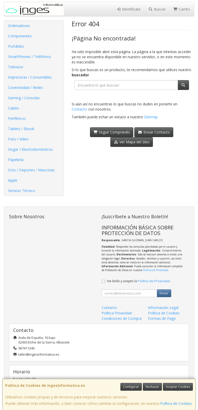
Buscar (157, 9)
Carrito (181, 9)
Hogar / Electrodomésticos (30, 149)
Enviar (164, 293)
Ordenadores (19, 25)
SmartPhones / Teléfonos (29, 56)
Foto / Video (18, 139)
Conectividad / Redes (25, 87)
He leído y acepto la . (139, 281)
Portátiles (16, 46)
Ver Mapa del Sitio (132, 141)
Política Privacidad (117, 313)
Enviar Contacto (154, 132)
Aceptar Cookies (178, 386)
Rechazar (152, 386)
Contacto (79, 109)
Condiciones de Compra (122, 318)
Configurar (131, 386)
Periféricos (17, 118)
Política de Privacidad (155, 270)
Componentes (20, 36)
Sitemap (151, 116)
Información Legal (163, 307)
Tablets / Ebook (21, 128)
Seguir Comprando (111, 132)
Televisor (15, 66)
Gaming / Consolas (24, 97)
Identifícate (129, 9)
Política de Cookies (176, 403)
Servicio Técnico (21, 190)
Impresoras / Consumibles (30, 77)
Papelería (15, 159)
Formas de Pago (162, 318)
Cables (13, 108)
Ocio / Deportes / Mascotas (31, 170)
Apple (12, 180)
